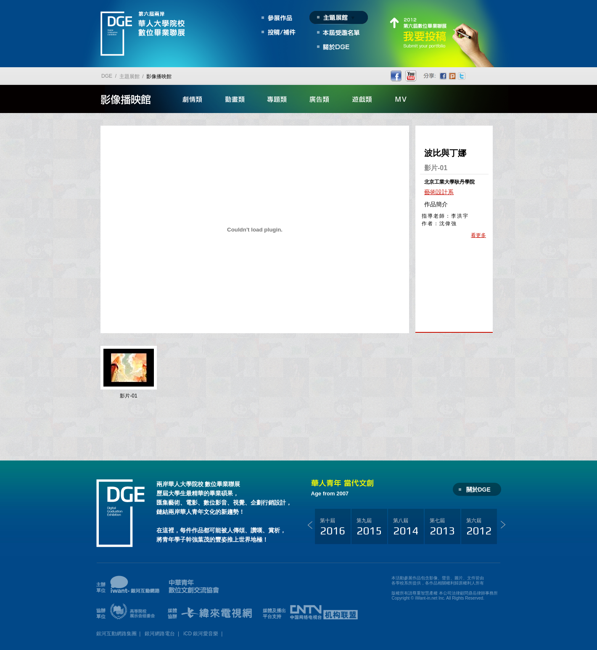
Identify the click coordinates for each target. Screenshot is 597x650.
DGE (106, 76)
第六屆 (478, 527)
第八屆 (405, 527)
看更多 (478, 235)
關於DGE (478, 489)
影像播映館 (159, 76)
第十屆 (332, 527)
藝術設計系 (439, 192)
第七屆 (442, 527)
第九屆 (369, 527)
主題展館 (129, 76)
